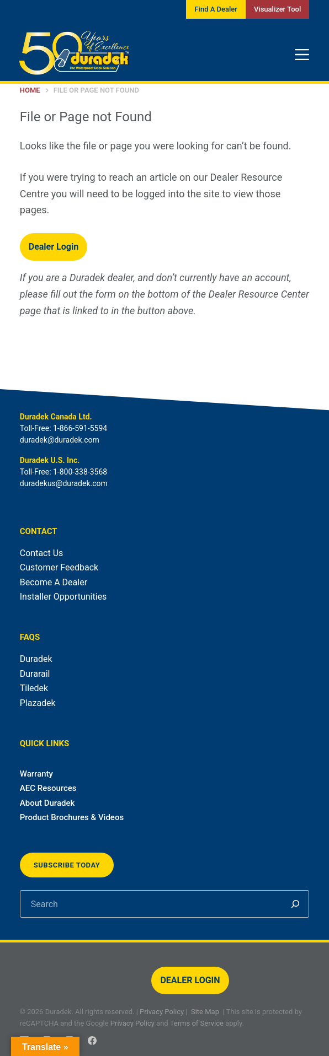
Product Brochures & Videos (72, 817)
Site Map (205, 1011)
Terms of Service (197, 1023)
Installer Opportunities (63, 596)
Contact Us (41, 553)
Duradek (36, 659)
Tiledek (34, 688)
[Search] (295, 904)
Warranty (36, 774)
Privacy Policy (162, 1011)
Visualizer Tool (277, 9)
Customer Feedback (59, 567)
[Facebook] (92, 1040)
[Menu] (302, 54)
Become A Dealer (53, 582)
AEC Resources (48, 788)
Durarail (35, 674)
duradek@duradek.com (59, 439)
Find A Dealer (215, 9)
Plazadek (38, 703)
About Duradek (47, 803)
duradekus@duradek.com (64, 483)
